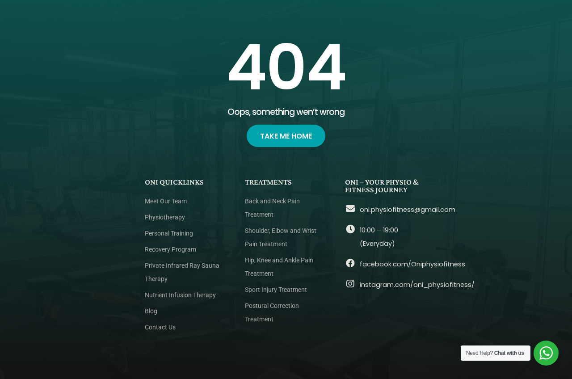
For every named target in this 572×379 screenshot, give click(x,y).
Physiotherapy (165, 217)
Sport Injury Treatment (276, 290)
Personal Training (169, 233)
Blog (151, 311)
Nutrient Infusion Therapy (180, 295)
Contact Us (160, 327)
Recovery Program (170, 249)
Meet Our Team (166, 201)
